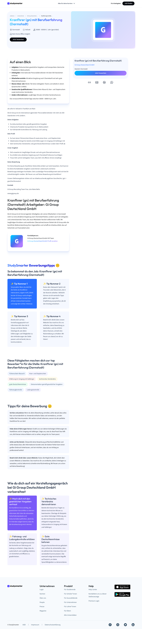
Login (42, 589)
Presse (42, 606)
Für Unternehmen (70, 602)
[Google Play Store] (122, 594)
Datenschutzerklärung (52, 625)
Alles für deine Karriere (66, 3)
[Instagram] (117, 624)
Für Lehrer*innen (70, 606)
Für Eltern (67, 611)
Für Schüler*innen (70, 594)
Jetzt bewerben (18, 39)
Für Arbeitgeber (116, 3)
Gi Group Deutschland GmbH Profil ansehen (42, 241)
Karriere (42, 594)
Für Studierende (69, 589)
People (42, 602)
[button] (89, 82)
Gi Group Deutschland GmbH (85, 65)
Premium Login (94, 601)
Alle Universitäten (70, 615)
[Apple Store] (122, 587)
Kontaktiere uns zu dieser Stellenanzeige (97, 595)
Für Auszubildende (70, 598)
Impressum (35, 625)
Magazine (43, 611)
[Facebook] (110, 624)
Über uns (43, 598)
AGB (24, 625)
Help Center (93, 589)
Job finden (128, 3)
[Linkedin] (133, 624)
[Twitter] (125, 624)
